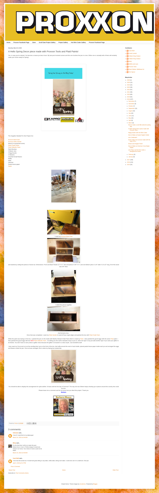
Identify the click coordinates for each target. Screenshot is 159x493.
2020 (128, 94)
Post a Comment (15, 466)
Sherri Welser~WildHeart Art (136, 69)
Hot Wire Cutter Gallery (78, 42)
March (130, 123)
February (131, 154)
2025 (128, 82)
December (132, 101)
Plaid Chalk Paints (13, 145)
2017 (128, 159)
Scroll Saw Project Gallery (47, 42)
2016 (128, 162)
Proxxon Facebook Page (21, 42)
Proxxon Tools (132, 66)
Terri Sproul (132, 72)
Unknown (15, 433)
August (131, 111)
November (132, 103)
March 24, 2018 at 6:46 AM (20, 437)
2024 (128, 85)
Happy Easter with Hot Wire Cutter (137, 132)
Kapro (10, 166)
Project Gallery (63, 42)
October (131, 106)
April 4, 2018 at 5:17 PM (19, 463)
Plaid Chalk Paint (94, 335)
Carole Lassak (133, 53)
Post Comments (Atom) (22, 473)
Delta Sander (53, 335)
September (132, 108)
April (130, 120)
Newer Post (12, 470)
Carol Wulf (16, 458)
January (131, 157)
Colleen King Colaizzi (134, 56)
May (130, 118)
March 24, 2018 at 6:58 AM (20, 453)
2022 (128, 89)
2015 (128, 164)
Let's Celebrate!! (132, 137)
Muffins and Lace (133, 64)
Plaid (81, 339)
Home (8, 42)
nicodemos (83, 484)
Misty (14, 443)
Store (34, 42)
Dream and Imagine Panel (135, 143)
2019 (128, 97)
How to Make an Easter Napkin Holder (138, 135)
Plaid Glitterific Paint (14, 147)
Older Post (115, 470)
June (130, 115)
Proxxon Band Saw (14, 139)
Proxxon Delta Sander (14, 141)
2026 (128, 80)
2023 (128, 87)
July (130, 113)
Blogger (95, 484)
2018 (128, 99)
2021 (128, 92)
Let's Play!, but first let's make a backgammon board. (136, 150)
